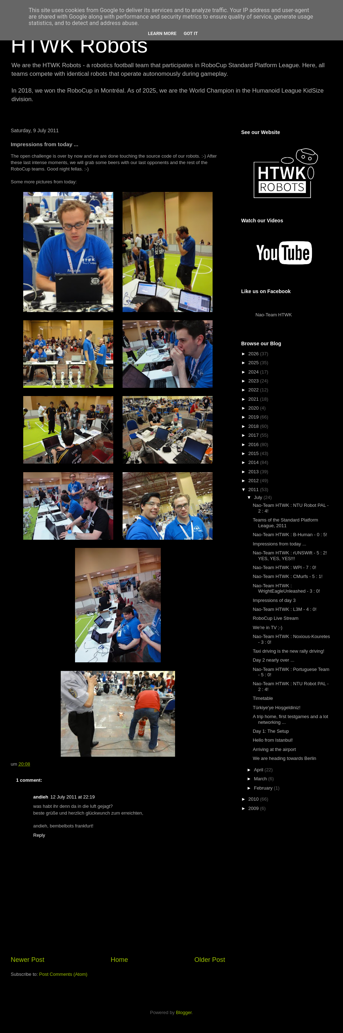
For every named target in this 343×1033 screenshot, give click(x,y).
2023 (254, 381)
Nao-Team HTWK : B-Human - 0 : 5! (290, 534)
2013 (254, 471)
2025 (254, 362)
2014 (254, 462)
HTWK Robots (79, 45)
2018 (254, 426)
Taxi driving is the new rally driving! (288, 651)
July (259, 497)
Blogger (184, 1012)
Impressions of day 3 (274, 600)
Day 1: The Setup (271, 731)
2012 (254, 480)
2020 (254, 408)
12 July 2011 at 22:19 (72, 797)
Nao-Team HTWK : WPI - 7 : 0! (284, 567)
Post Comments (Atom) (63, 974)
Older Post (209, 959)
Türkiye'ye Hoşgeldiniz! (276, 707)
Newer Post (27, 959)
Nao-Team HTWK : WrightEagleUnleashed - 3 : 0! (286, 588)
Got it (191, 33)
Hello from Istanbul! (273, 740)
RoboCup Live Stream (275, 618)
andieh (40, 797)
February (264, 788)
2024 (254, 372)
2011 (254, 489)
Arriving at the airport (274, 749)
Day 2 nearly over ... (273, 660)
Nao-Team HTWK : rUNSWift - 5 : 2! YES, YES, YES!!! (290, 555)
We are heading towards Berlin (284, 758)
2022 (254, 389)
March (261, 778)
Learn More (162, 33)
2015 (254, 453)
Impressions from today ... (279, 544)
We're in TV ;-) (267, 627)
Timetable (263, 698)
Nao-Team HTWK (273, 314)
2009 (254, 808)
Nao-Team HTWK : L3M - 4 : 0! (284, 609)
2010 (254, 799)
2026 (254, 353)
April (259, 769)
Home (119, 959)
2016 (254, 444)
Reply (39, 835)
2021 (254, 399)
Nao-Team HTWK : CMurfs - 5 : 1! (287, 576)
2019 (254, 417)
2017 (254, 435)
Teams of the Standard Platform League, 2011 (285, 522)
